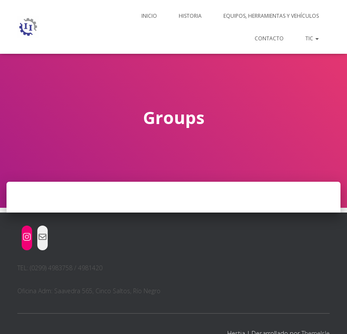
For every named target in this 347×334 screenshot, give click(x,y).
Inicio (149, 16)
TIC (312, 38)
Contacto (269, 38)
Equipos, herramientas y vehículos (271, 16)
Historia (190, 16)
